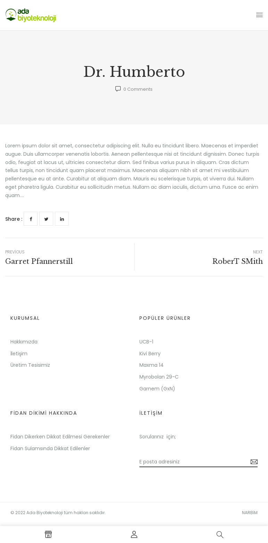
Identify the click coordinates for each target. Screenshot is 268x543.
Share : (13, 219)
